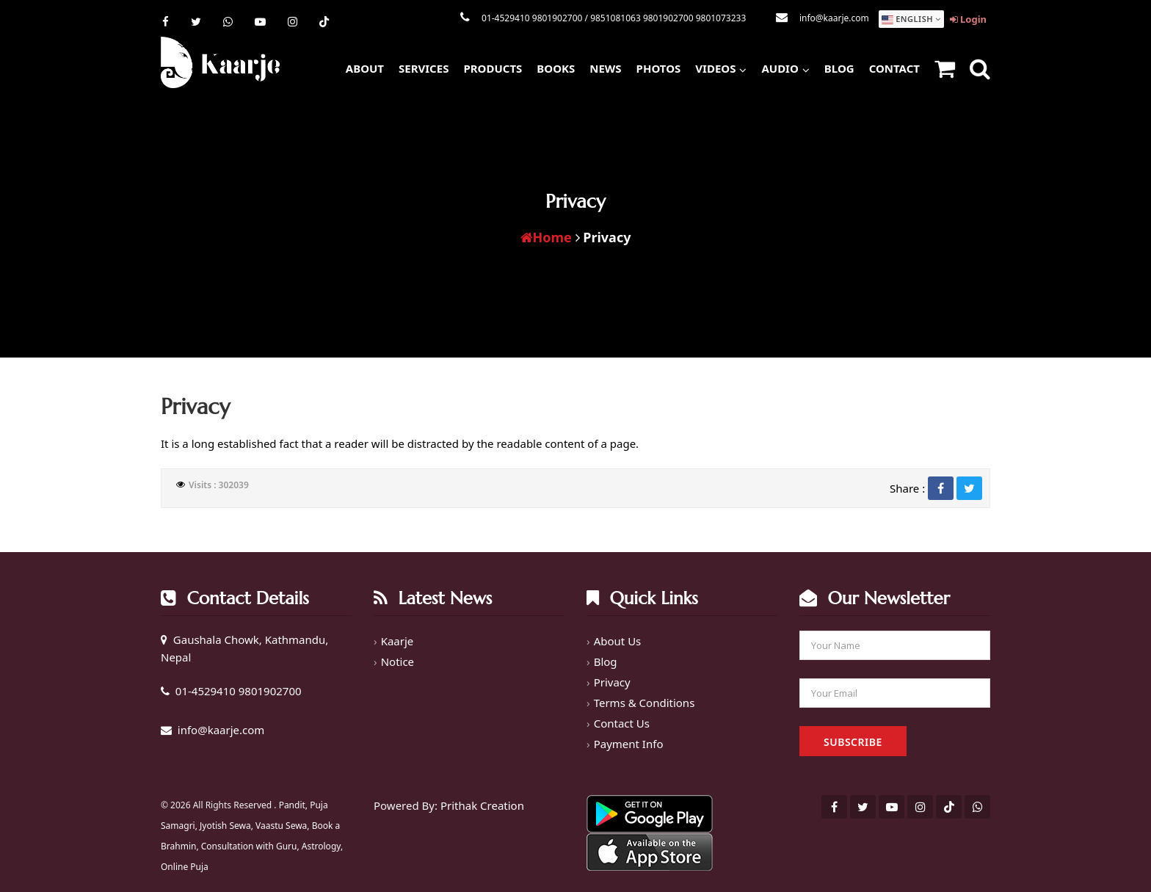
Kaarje (397, 641)
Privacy (612, 682)
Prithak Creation (482, 805)
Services (424, 68)
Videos (721, 66)
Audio (785, 66)
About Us (618, 641)
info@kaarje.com (834, 18)
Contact (894, 68)
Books (556, 68)
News (605, 68)
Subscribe (853, 742)
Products (492, 68)
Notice (397, 661)
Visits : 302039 (219, 485)
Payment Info (629, 743)
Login (968, 19)
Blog (839, 68)
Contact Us (622, 723)
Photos (658, 68)
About (365, 68)
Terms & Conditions (644, 702)
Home (546, 237)
